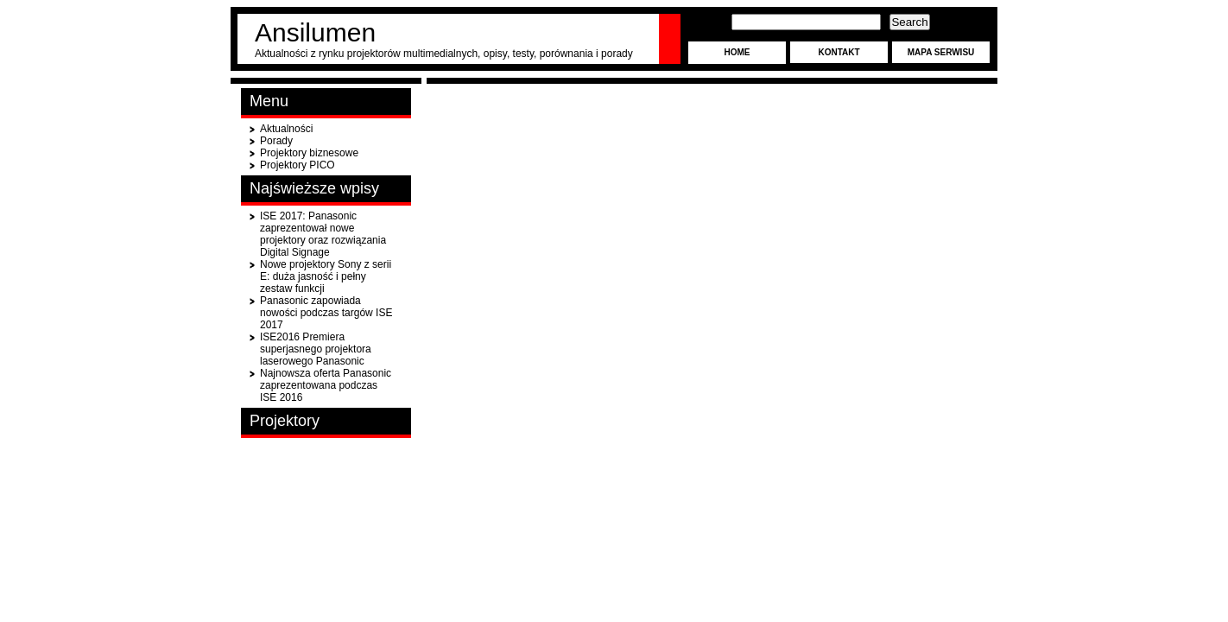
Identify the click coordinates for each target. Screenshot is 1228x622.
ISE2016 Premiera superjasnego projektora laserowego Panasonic (315, 349)
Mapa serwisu (941, 52)
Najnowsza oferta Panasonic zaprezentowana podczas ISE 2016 (325, 385)
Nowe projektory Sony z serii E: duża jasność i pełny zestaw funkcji (325, 276)
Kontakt (838, 52)
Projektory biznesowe (309, 153)
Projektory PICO (297, 165)
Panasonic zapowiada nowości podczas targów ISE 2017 (326, 313)
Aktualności (286, 129)
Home (737, 52)
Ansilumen (315, 32)
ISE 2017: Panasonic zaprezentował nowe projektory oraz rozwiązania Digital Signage (323, 234)
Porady (276, 141)
